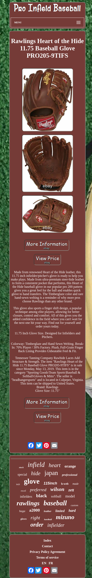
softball (56, 496)
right (35, 517)
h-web (65, 483)
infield (36, 464)
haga (22, 511)
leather (48, 511)
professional (69, 474)
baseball (55, 503)
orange (70, 466)
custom (74, 505)
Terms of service (47, 557)
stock (21, 467)
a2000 (34, 510)
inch (18, 484)
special (22, 474)
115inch (50, 483)
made (75, 483)
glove (32, 481)
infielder (55, 525)
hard (72, 511)
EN (44, 563)
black (41, 495)
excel (23, 490)
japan (51, 472)
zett (71, 490)
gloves (24, 518)
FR (51, 563)
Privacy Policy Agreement (47, 552)
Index (47, 540)
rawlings (28, 503)
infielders (26, 496)
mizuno (65, 517)
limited (59, 511)
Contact (47, 546)
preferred (38, 489)
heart (55, 465)
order (36, 524)
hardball (48, 519)
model (70, 496)
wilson (57, 489)
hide (35, 473)
